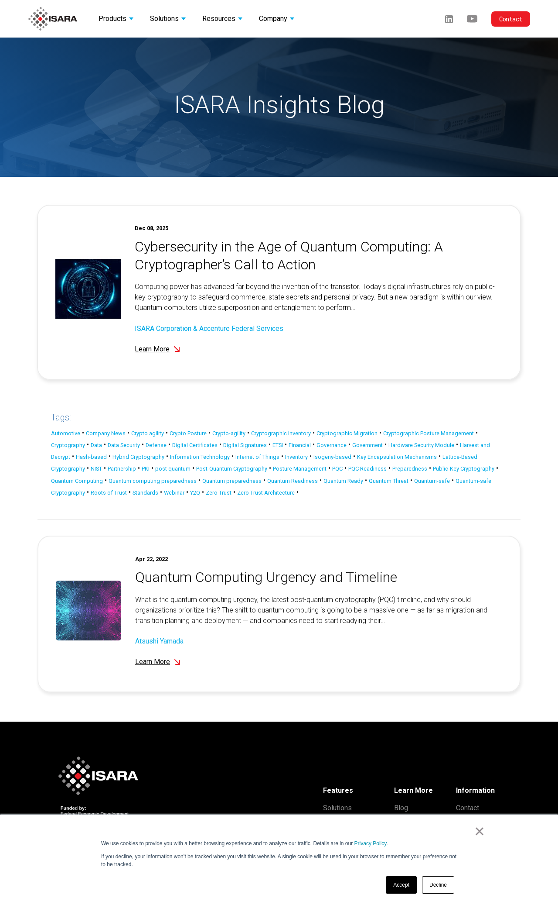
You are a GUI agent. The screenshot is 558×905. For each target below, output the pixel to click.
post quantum (173, 468)
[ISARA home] (53, 19)
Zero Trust (218, 492)
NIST (96, 468)
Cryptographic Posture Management (428, 433)
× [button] (479, 831)
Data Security (124, 445)
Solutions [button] (164, 18)
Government (367, 445)
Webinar (174, 492)
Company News (106, 433)
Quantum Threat (388, 481)
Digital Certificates (195, 445)
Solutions (337, 808)
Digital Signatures (245, 445)
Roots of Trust (109, 492)
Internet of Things (257, 457)
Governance (331, 445)
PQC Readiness (367, 468)
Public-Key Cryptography (463, 468)
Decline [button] (438, 885)
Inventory (296, 457)
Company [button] (273, 18)
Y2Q (195, 492)
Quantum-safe (432, 481)
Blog (401, 808)
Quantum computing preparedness (153, 481)
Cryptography (68, 445)
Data (96, 445)
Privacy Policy (370, 843)
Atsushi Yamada (159, 654)
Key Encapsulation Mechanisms (397, 457)
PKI (146, 468)
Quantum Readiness (292, 481)
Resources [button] (218, 18)
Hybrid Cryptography (138, 457)
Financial (300, 445)
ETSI (277, 445)
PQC (337, 468)
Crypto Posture (188, 433)
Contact (510, 19)
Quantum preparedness (232, 481)
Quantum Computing (77, 481)
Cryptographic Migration (347, 433)
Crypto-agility (228, 433)
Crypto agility (147, 433)
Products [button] (112, 18)
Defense (156, 445)
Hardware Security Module (421, 445)
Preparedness (409, 468)
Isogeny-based (332, 457)
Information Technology (200, 457)
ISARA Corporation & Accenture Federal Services (209, 328)
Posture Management (300, 468)
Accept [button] (401, 885)
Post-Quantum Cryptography (231, 468)
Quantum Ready (343, 481)
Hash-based (91, 457)
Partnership (122, 468)
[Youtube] (472, 18)
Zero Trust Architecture (266, 492)
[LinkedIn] (449, 18)
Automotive (65, 433)
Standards (145, 492)
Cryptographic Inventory (281, 433)
